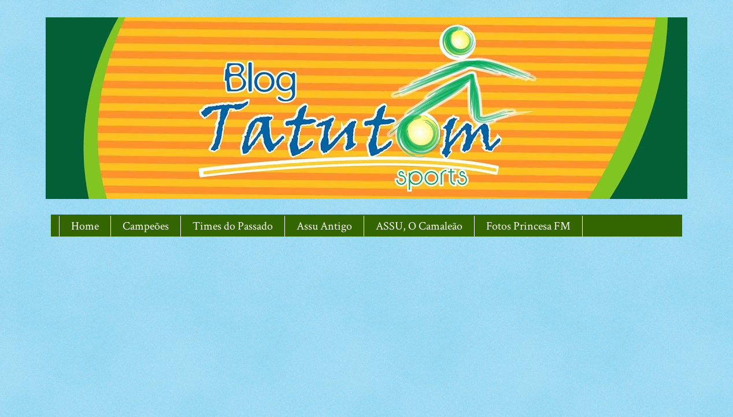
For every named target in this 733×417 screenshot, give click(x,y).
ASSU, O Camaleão (419, 226)
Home (85, 226)
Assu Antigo (324, 226)
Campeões (146, 226)
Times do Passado (232, 226)
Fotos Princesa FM (528, 226)
